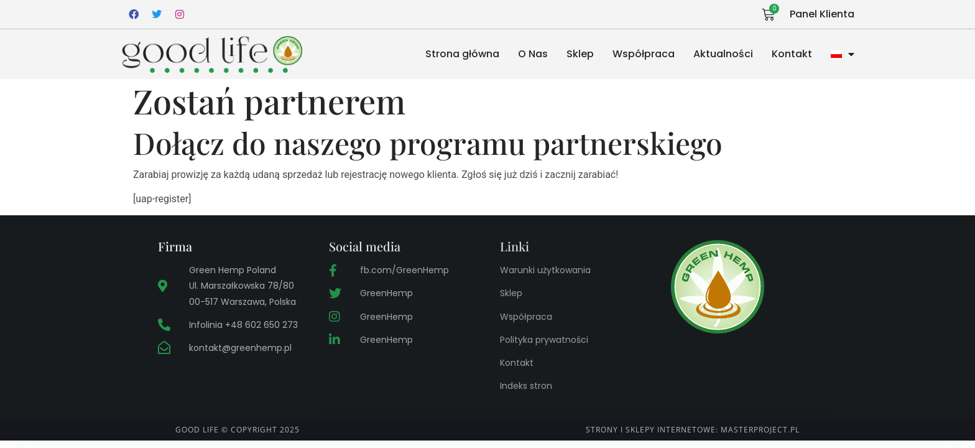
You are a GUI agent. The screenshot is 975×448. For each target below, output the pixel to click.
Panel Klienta (822, 14)
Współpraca (643, 54)
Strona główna (462, 54)
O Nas (533, 54)
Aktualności (723, 54)
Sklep (580, 54)
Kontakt (792, 54)
